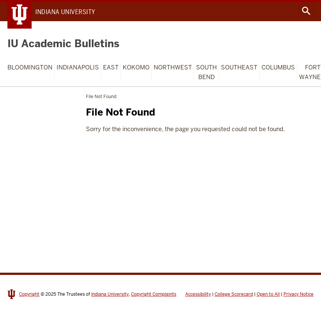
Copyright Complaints (153, 294)
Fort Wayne (310, 72)
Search (306, 10)
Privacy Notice (298, 294)
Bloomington (29, 67)
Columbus (278, 67)
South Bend (206, 72)
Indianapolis (78, 67)
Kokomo (136, 67)
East (111, 67)
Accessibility (198, 294)
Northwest (173, 67)
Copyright (29, 294)
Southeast (239, 67)
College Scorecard (234, 294)
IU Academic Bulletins (63, 43)
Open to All (268, 294)
